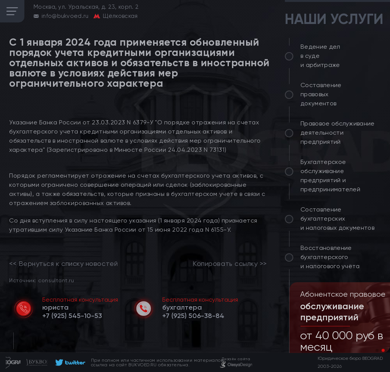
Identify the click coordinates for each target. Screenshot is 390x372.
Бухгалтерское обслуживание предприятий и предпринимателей (330, 175)
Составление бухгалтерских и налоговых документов (337, 218)
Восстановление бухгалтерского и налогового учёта (330, 257)
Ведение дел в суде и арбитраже (320, 55)
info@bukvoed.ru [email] (65, 16)
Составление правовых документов (321, 94)
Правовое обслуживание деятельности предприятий (337, 132)
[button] (377, 350)
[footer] (69, 362)
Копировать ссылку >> (230, 263)
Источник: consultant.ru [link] (41, 280)
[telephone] (72, 316)
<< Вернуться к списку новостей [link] (63, 263)
